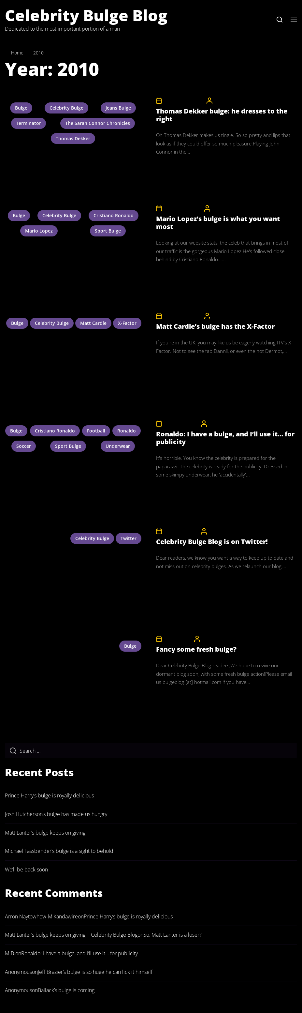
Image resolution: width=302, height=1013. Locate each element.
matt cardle (93, 323)
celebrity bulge (66, 108)
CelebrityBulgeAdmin (234, 100)
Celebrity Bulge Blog (86, 15)
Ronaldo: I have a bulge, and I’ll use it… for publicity (225, 438)
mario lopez (39, 231)
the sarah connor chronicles (97, 123)
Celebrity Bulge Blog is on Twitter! (212, 541)
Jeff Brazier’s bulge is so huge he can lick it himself (95, 971)
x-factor (127, 323)
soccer (23, 446)
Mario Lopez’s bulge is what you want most (218, 222)
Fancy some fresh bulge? (196, 649)
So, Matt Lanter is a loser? (172, 934)
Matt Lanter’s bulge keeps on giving (45, 832)
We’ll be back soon (26, 869)
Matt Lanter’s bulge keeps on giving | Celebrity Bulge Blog (71, 934)
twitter (129, 538)
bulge (21, 108)
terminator (28, 123)
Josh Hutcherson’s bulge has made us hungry (56, 814)
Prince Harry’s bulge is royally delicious (49, 795)
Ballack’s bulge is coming (66, 990)
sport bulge (108, 231)
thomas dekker (73, 138)
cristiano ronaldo (113, 215)
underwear (118, 446)
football (96, 431)
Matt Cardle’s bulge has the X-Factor (215, 326)
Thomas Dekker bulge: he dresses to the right (221, 115)
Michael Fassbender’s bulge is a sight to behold (59, 850)
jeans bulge (118, 108)
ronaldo (126, 431)
